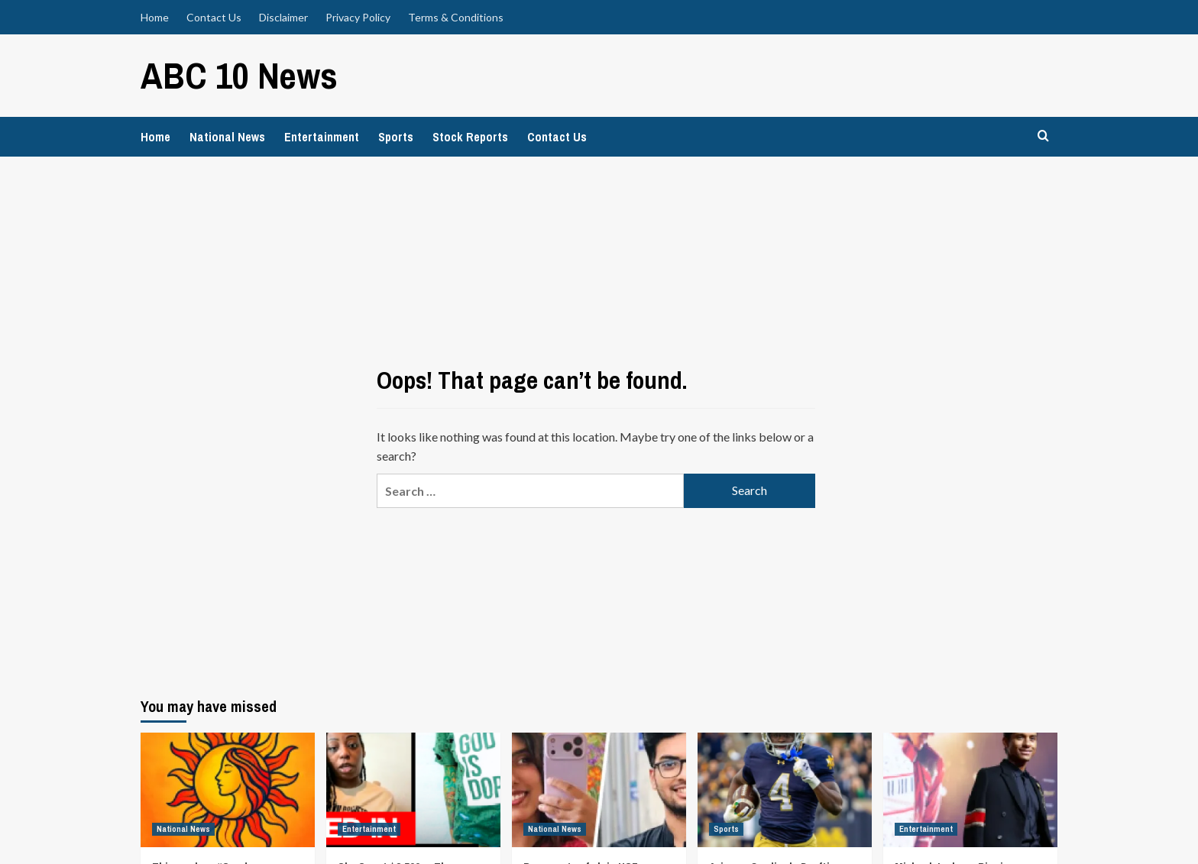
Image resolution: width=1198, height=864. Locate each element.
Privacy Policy (357, 17)
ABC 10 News (239, 75)
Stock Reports (470, 136)
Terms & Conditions (455, 17)
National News (227, 136)
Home (155, 17)
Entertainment (321, 136)
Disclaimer (283, 17)
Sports (395, 136)
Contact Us (213, 17)
